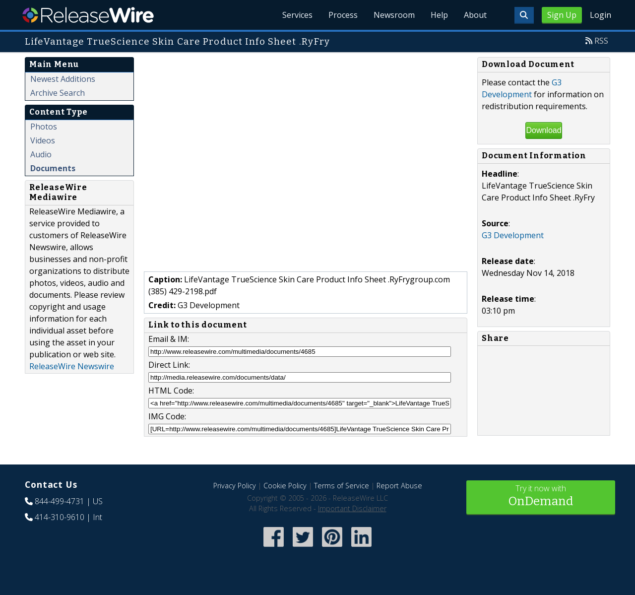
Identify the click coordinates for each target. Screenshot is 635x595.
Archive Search (57, 92)
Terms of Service (341, 485)
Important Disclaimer (352, 508)
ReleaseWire (88, 15)
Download (543, 130)
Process (343, 14)
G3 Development (513, 235)
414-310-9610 (59, 517)
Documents (52, 168)
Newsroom (394, 14)
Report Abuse (399, 485)
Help (439, 14)
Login (600, 14)
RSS (601, 40)
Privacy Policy (234, 485)
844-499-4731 (59, 501)
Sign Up (561, 14)
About (475, 14)
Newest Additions (62, 78)
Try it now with (540, 496)
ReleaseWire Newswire (71, 366)
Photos (43, 126)
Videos (42, 140)
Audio (41, 154)
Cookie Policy (285, 485)
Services (297, 14)
